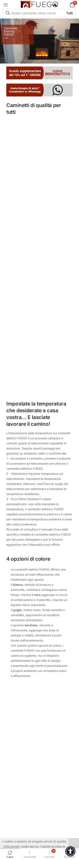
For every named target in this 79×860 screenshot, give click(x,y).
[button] (67, 4)
